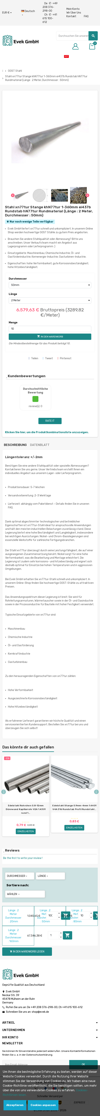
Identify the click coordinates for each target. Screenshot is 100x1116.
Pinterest (64, 358)
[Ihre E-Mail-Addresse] (35, 1064)
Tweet (48, 358)
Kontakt (71, 16)
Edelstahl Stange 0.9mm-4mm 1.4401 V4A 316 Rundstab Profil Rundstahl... (74, 807)
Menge (13, 322)
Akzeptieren (14, 1105)
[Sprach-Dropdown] (28, 13)
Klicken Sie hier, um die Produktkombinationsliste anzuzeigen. (46, 432)
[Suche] (77, 35)
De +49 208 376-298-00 (50, 7)
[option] (25, 798)
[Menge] (50, 329)
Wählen (13, 894)
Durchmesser (18, 278)
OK (83, 1064)
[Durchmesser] (50, 285)
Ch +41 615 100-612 (49, 18)
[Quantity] (52, 915)
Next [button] (96, 792)
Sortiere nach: (17, 885)
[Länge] (50, 300)
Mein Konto (73, 9)
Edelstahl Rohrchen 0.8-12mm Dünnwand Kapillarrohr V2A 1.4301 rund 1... (25, 809)
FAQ (86, 16)
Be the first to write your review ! (22, 858)
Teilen (33, 358)
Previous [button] (3, 792)
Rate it (50, 420)
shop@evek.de (40, 1011)
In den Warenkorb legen (67, 935)
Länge (13, 294)
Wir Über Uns (73, 12)
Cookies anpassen (43, 1105)
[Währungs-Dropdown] (7, 13)
